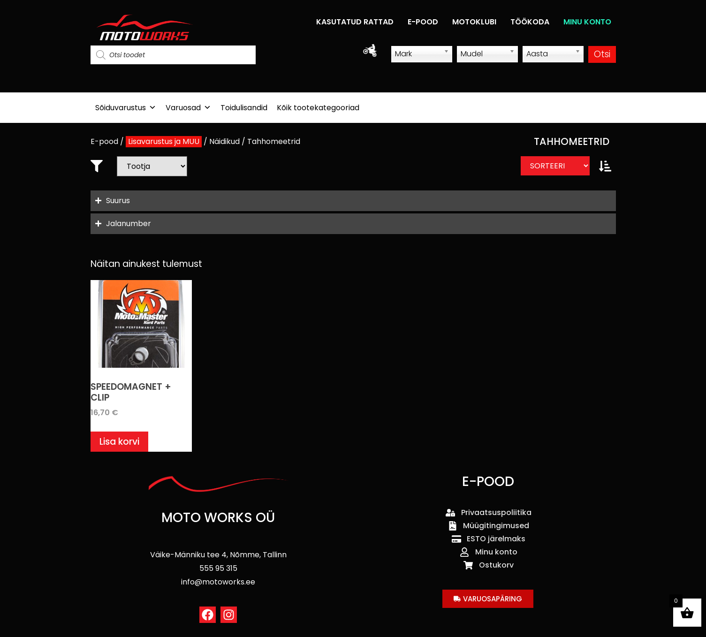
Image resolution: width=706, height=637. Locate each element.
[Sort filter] (555, 165)
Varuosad (188, 107)
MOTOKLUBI (474, 21)
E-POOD (423, 21)
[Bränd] (152, 166)
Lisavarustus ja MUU (163, 141)
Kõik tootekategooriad (318, 107)
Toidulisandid (243, 107)
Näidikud (224, 141)
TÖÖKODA (529, 21)
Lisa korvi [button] (119, 441)
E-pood (104, 141)
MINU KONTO (587, 21)
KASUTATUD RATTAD (355, 21)
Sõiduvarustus (125, 107)
